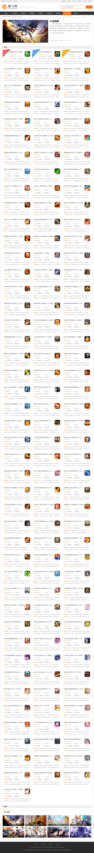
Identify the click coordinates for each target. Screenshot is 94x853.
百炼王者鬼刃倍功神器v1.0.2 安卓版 (13, 521)
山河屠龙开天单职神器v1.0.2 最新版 (43, 269)
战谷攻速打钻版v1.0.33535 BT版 (72, 672)
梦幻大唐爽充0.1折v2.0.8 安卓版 (12, 689)
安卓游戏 (14, 13)
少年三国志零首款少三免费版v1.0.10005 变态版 (73, 571)
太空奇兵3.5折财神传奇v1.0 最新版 (43, 186)
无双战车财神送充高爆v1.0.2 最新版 (13, 471)
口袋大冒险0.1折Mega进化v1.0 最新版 (44, 605)
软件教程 (58, 13)
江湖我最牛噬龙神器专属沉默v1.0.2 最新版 (14, 102)
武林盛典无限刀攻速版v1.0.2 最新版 (13, 119)
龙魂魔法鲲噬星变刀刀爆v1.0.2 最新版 (73, 269)
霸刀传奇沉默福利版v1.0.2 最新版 (73, 337)
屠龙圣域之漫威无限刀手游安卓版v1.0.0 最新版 (44, 772)
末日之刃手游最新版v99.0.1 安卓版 (46, 52)
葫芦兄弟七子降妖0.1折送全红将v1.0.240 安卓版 (44, 638)
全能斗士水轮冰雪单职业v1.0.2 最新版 (73, 471)
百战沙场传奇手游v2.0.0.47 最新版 (73, 756)
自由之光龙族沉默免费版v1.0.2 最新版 (44, 286)
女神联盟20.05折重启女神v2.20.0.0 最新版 (44, 588)
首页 (6, 13)
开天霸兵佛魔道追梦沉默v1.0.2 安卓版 (73, 554)
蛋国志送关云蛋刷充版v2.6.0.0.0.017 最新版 (14, 739)
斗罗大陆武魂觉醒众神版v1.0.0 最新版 (73, 605)
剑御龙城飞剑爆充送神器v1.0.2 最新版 (44, 102)
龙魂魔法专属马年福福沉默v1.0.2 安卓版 (73, 353)
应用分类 (69, 1)
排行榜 (75, 13)
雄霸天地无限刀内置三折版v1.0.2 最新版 (44, 353)
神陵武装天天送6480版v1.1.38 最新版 (14, 605)
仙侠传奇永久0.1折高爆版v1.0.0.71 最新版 (14, 756)
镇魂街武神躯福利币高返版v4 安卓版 (44, 739)
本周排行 (90, 1)
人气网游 (74, 1)
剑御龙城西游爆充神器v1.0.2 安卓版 (13, 202)
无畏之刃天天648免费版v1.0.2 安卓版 (14, 219)
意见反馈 (43, 844)
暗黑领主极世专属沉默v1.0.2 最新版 (43, 454)
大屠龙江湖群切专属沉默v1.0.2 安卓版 (44, 387)
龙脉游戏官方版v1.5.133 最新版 (72, 68)
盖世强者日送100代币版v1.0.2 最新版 (73, 253)
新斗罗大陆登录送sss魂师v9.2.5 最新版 (73, 638)
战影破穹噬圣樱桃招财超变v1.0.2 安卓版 (14, 135)
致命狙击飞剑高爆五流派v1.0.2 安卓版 (73, 437)
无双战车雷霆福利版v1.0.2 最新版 (73, 320)
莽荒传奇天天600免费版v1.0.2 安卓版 (14, 487)
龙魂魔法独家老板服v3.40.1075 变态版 (14, 337)
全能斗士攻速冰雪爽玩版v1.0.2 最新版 (14, 169)
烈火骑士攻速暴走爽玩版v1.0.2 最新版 (44, 487)
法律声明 (58, 844)
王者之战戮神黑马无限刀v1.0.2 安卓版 (14, 269)
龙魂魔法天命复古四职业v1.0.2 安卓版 (73, 487)
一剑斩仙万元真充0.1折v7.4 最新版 (73, 655)
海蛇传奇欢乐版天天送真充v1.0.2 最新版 (44, 404)
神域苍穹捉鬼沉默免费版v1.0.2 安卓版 (14, 370)
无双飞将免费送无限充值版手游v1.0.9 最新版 (73, 621)
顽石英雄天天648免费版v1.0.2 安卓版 (44, 135)
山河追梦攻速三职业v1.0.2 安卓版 (43, 337)
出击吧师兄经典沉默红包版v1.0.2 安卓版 (14, 253)
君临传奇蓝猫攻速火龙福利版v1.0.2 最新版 (14, 538)
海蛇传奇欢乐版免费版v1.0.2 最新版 (43, 320)
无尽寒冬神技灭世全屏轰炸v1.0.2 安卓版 (14, 320)
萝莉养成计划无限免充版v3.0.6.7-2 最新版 (44, 689)
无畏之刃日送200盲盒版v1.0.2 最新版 (73, 404)
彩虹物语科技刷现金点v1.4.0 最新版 (73, 705)
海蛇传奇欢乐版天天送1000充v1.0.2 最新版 (73, 219)
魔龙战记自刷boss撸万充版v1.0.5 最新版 (73, 772)
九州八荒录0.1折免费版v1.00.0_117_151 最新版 (14, 588)
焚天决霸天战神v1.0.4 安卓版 (41, 253)
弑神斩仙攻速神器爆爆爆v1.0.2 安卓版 (73, 387)
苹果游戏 (32, 13)
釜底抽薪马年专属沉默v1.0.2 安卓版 (13, 236)
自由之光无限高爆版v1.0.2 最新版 (13, 68)
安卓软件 (23, 13)
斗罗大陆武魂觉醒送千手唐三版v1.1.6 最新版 (14, 655)
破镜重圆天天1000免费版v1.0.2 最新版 (16, 52)
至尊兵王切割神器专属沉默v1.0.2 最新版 (44, 119)
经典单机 (79, 1)
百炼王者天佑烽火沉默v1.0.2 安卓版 (43, 85)
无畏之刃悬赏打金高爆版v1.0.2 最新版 (14, 571)
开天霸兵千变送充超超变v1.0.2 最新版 (73, 186)
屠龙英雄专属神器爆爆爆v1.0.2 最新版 (44, 219)
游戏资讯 (49, 13)
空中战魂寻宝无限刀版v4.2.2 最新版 (13, 789)
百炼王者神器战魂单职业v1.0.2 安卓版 (73, 370)
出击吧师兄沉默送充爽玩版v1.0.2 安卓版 (44, 437)
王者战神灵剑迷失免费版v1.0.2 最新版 (73, 286)
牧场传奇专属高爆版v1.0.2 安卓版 (43, 202)
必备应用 (84, 1)
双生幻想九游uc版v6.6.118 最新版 (43, 655)
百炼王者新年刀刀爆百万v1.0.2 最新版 (73, 236)
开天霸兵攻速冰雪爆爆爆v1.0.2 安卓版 (14, 404)
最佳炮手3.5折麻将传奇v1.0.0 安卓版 (73, 202)
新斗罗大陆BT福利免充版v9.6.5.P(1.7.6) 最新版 (44, 471)
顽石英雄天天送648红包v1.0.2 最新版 (44, 370)
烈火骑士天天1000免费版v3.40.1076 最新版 (14, 186)
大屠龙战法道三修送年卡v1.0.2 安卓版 (44, 538)
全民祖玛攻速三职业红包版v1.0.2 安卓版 (44, 169)
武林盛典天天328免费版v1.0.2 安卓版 (73, 504)
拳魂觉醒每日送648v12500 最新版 (73, 152)
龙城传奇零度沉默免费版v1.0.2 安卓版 (73, 169)
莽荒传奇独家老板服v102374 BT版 (43, 621)
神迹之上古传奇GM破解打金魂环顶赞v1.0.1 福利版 (14, 85)
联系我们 (51, 844)
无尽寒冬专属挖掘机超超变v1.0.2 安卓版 (44, 420)
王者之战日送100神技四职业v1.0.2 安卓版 (73, 454)
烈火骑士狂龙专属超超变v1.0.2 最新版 (44, 554)
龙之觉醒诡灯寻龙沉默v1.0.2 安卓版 (73, 588)
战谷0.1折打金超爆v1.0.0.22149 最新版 (44, 672)
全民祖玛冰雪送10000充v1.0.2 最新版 (44, 571)
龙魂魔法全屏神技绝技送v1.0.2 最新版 (14, 152)
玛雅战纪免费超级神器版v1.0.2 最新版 (14, 638)
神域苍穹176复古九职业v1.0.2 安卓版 (44, 504)
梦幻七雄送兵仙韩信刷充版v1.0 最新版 (14, 705)
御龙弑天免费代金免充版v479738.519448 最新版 (73, 722)
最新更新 (64, 1)
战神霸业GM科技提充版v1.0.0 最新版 (14, 772)
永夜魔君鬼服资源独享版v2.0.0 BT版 (73, 689)
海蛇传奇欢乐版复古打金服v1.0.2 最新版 (14, 554)
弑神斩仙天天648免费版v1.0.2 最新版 (44, 236)
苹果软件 (40, 13)
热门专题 (67, 13)
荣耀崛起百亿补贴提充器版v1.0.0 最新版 (44, 756)
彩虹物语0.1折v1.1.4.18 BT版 (41, 705)
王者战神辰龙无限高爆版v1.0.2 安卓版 (73, 538)
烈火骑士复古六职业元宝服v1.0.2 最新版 (73, 135)
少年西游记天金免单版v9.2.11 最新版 (73, 85)
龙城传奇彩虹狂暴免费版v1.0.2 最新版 (73, 303)
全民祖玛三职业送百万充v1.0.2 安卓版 (14, 454)
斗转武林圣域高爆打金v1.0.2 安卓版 (43, 521)
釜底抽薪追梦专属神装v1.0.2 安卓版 (73, 420)
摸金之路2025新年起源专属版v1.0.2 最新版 (14, 621)
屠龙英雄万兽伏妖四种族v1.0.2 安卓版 (76, 52)
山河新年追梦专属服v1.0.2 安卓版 (13, 504)
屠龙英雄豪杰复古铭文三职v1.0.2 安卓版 (73, 521)
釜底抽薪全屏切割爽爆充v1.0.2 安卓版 (73, 119)
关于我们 (36, 844)
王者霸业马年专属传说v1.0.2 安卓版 (13, 286)
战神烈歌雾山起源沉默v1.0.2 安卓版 (43, 303)
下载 (27, 58)
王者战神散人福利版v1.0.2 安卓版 (13, 420)
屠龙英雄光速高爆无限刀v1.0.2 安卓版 (73, 102)
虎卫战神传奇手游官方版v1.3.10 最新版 (44, 68)
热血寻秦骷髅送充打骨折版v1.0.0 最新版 (14, 672)
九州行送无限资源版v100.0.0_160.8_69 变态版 (44, 722)
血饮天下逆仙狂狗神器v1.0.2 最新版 (13, 387)
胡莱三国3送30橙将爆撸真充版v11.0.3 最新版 (73, 739)
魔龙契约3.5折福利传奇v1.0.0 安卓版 (13, 353)
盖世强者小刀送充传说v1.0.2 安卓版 (43, 152)
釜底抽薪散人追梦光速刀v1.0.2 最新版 (14, 303)
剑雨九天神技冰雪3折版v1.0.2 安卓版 (14, 437)
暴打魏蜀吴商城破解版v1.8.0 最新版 (13, 722)
